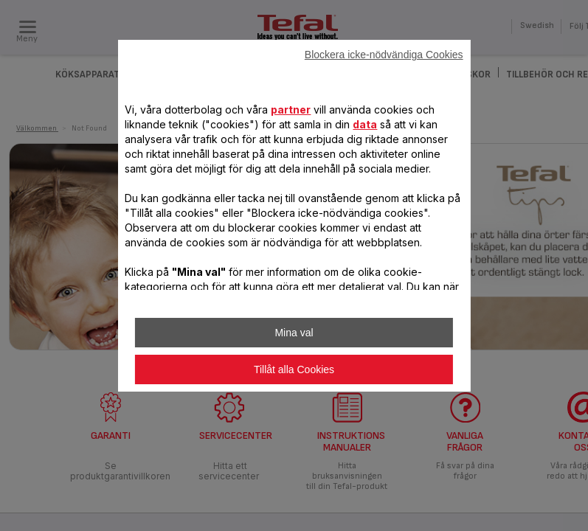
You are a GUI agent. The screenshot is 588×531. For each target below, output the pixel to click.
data (365, 124)
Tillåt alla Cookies (294, 369)
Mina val (293, 333)
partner (291, 109)
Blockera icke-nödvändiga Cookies (384, 54)
